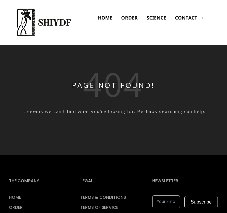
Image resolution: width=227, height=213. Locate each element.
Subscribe (201, 201)
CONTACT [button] (186, 17)
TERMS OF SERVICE (99, 207)
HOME (105, 17)
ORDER (129, 17)
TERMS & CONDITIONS (103, 197)
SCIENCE (156, 17)
